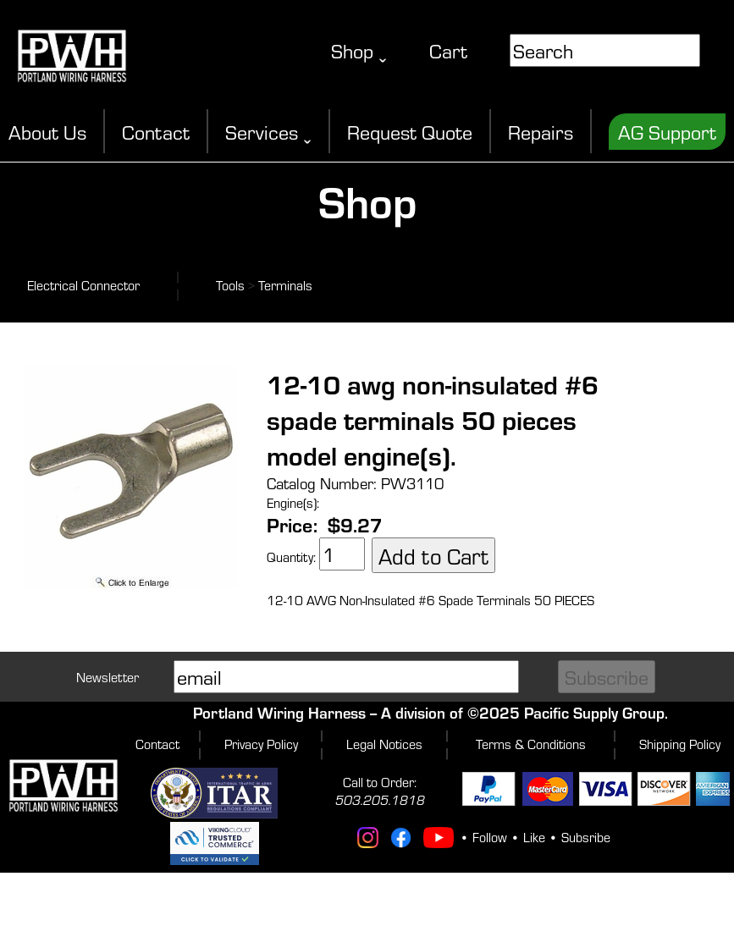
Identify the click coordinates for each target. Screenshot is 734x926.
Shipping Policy (679, 743)
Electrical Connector (83, 285)
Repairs (540, 132)
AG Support (667, 132)
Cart (448, 50)
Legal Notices (384, 743)
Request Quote (409, 132)
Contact (156, 132)
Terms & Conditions (531, 743)
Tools (230, 285)
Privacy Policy (261, 743)
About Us (47, 132)
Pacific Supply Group (594, 712)
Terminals (285, 285)
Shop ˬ (359, 50)
